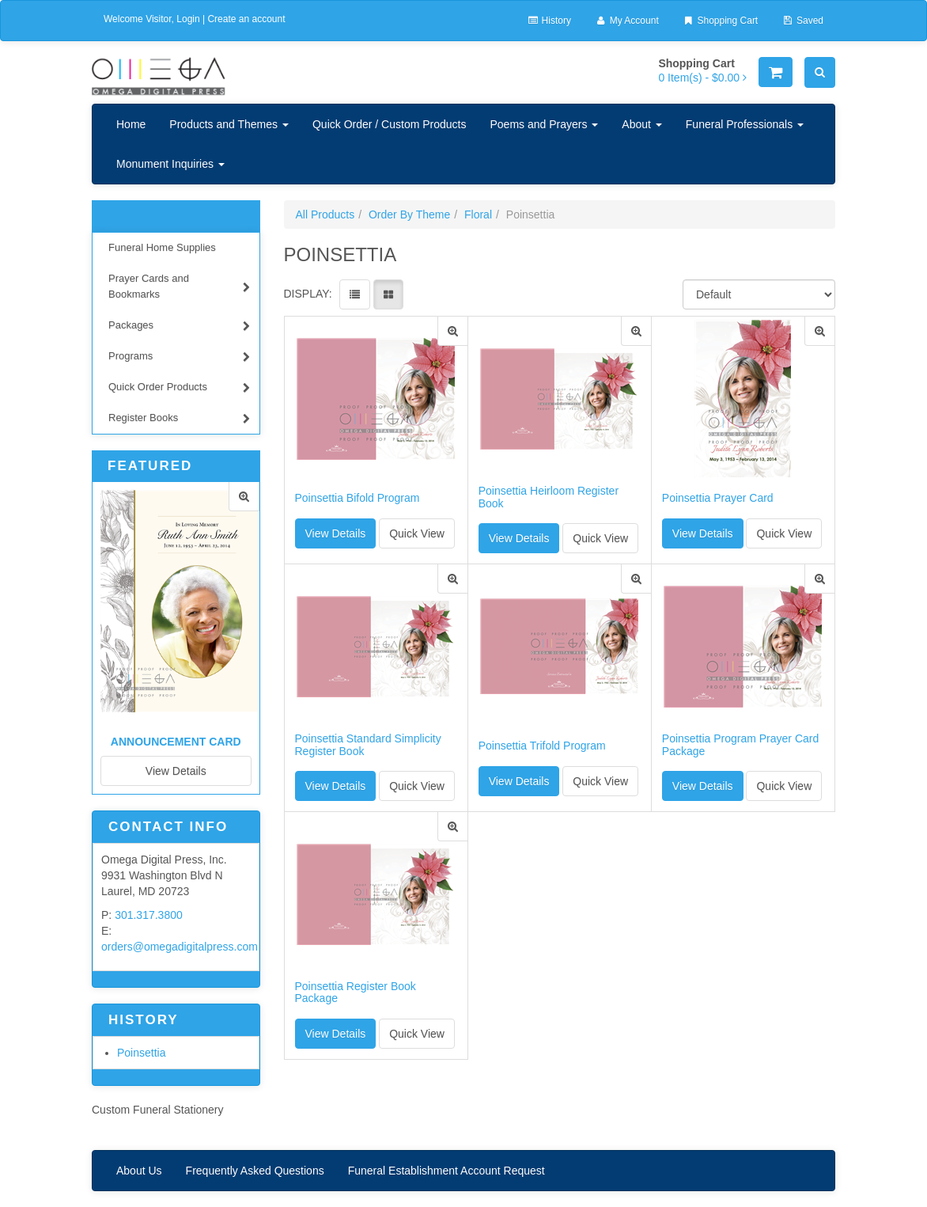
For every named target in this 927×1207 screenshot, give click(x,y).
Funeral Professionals (745, 124)
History (549, 20)
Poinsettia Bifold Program (357, 498)
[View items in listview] (354, 294)
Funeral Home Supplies (162, 247)
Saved (802, 20)
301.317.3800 (149, 915)
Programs (179, 358)
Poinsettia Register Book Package (355, 992)
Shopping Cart (720, 20)
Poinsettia (141, 1052)
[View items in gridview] (388, 294)
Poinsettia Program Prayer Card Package (740, 745)
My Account (627, 20)
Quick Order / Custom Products (389, 124)
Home (131, 124)
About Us (139, 1170)
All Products (325, 214)
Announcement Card (176, 741)
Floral (478, 214)
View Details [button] (335, 533)
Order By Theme (409, 214)
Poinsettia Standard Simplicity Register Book (368, 745)
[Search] (819, 72)
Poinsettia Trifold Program (542, 746)
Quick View (417, 533)
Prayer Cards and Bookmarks (179, 286)
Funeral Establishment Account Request (446, 1170)
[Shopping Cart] (776, 72)
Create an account (246, 19)
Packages (179, 327)
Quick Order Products (179, 389)
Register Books (179, 420)
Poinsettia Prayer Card (718, 498)
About (641, 124)
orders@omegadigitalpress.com (179, 946)
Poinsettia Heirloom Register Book (549, 497)
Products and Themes (229, 124)
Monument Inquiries (170, 164)
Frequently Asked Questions (255, 1170)
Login (187, 19)
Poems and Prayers (544, 124)
